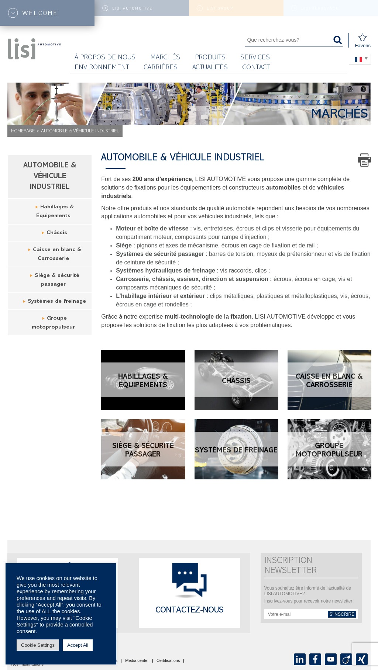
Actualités (210, 68)
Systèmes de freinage (57, 302)
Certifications (168, 661)
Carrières (161, 68)
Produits (210, 58)
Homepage (23, 131)
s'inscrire (342, 614)
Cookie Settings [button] (38, 645)
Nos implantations (27, 664)
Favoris (363, 40)
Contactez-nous (189, 611)
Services (255, 58)
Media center (137, 661)
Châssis (57, 233)
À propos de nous (105, 58)
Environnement (102, 68)
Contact (256, 68)
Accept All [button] (77, 645)
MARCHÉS (165, 58)
